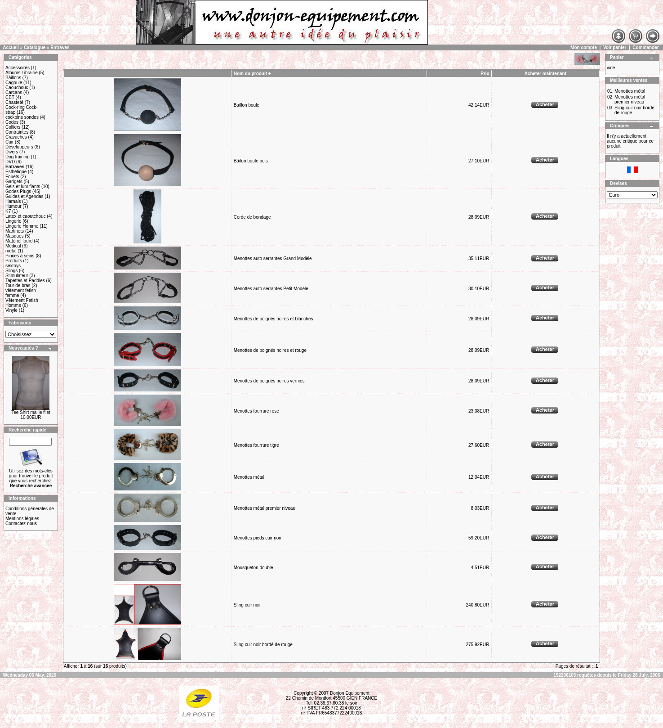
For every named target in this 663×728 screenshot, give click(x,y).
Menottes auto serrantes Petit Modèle (271, 288)
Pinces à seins (19, 255)
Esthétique (16, 171)
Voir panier (615, 47)
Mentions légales (22, 518)
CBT (9, 97)
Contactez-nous (21, 523)
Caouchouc (16, 87)
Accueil (11, 47)
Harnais (13, 201)
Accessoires (17, 67)
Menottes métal (249, 477)
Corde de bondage (252, 217)
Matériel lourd (19, 240)
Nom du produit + (252, 73)
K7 (8, 211)
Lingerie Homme (21, 226)
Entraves (59, 47)
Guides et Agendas (24, 196)
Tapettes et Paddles (25, 280)
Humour (13, 206)
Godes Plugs (18, 191)
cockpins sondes (22, 117)
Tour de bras (18, 285)
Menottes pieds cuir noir (257, 537)
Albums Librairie (21, 72)
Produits (13, 260)
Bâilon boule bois (251, 160)
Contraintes (16, 132)
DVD (10, 161)
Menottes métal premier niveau (264, 508)
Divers (11, 151)
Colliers (12, 127)
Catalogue (34, 47)
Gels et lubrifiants (22, 186)
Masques (14, 236)
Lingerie (13, 221)
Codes (11, 122)
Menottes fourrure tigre (256, 445)
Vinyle (11, 310)
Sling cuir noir (247, 604)
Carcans (13, 92)
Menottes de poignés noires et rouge (270, 350)
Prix (485, 73)
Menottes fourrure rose (256, 411)
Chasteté (14, 102)
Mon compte (583, 47)
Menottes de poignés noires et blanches (273, 318)
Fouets (12, 176)
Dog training (17, 156)
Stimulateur (16, 275)
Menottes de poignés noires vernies (269, 380)
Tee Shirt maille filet (30, 412)
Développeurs (19, 146)
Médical (13, 245)
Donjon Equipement (349, 693)
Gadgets (13, 181)
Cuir (9, 141)
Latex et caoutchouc (25, 216)
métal (10, 250)
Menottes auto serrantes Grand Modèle (273, 258)
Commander (645, 47)
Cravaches (16, 137)
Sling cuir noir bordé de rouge (263, 644)
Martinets (14, 231)
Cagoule (13, 82)
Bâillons (13, 77)
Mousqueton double (253, 567)
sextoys (13, 265)
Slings (11, 270)
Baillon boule (246, 105)
